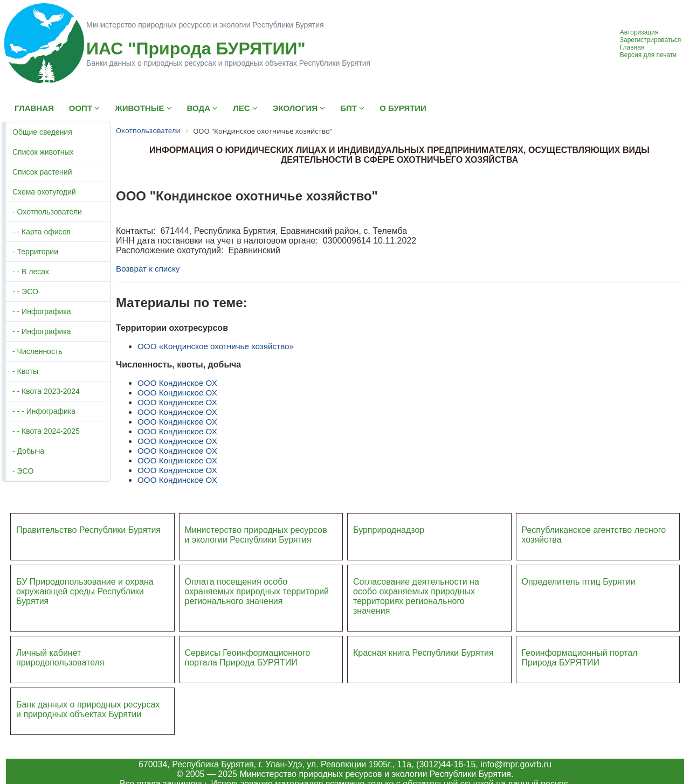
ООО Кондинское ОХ (177, 382)
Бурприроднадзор (388, 530)
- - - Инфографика (43, 411)
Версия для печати (648, 55)
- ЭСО (22, 471)
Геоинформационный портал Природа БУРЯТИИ (580, 657)
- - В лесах (30, 271)
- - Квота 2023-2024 (46, 391)
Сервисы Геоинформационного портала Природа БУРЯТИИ (247, 657)
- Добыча (28, 451)
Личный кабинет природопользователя (60, 657)
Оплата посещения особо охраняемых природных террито (250, 586)
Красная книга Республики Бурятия (423, 652)
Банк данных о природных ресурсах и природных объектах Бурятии (88, 709)
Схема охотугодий (44, 192)
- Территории (35, 251)
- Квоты (25, 371)
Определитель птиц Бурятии (579, 581)
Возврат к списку (148, 268)
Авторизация (639, 32)
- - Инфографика (41, 311)
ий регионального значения (257, 596)
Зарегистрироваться (650, 40)
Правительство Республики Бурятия (88, 530)
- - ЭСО (25, 291)
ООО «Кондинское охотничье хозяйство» (215, 346)
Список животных (43, 152)
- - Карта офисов (41, 231)
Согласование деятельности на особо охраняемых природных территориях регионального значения (416, 596)
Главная (632, 47)
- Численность (37, 351)
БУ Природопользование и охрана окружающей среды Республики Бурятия (85, 591)
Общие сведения (42, 132)
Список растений (42, 172)
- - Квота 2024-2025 (46, 431)
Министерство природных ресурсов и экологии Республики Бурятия (256, 534)
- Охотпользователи (47, 211)
